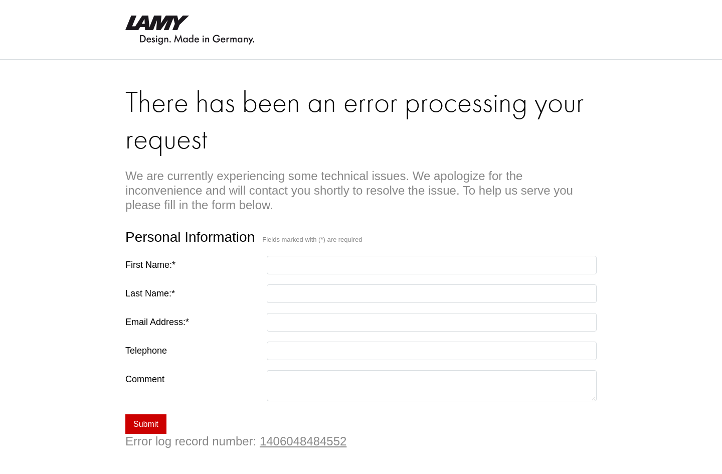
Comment (144, 379)
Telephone (146, 351)
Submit (145, 424)
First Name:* (150, 265)
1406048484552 (303, 441)
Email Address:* (157, 322)
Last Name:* (150, 293)
